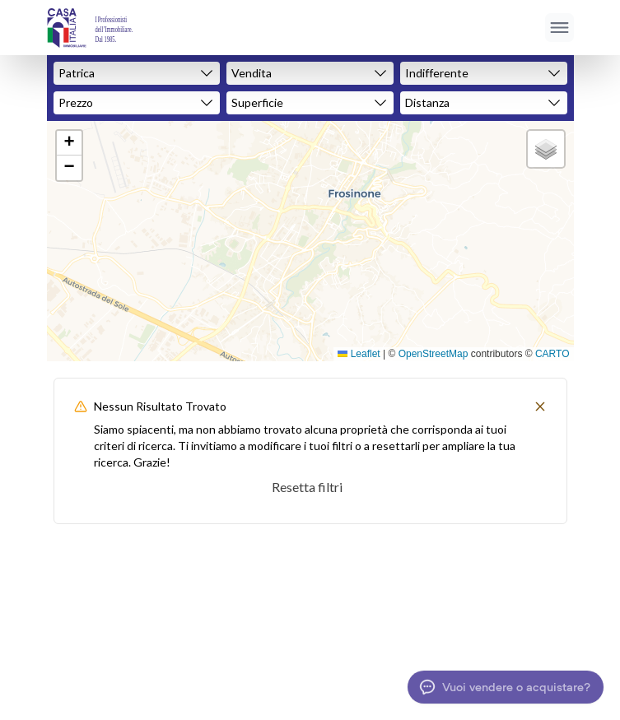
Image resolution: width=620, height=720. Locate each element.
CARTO (552, 354)
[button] (69, 143)
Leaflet (359, 354)
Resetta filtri (307, 487)
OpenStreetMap (433, 354)
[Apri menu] (559, 27)
